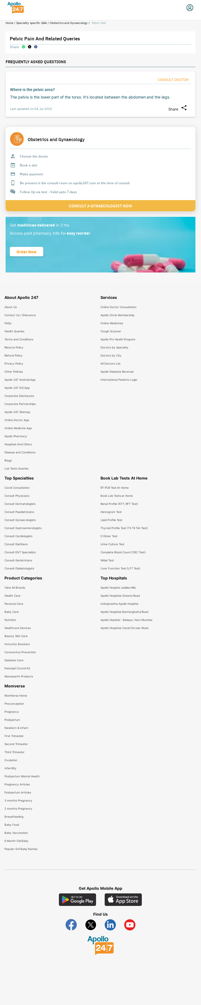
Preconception (14, 703)
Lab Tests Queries (16, 468)
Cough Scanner (110, 331)
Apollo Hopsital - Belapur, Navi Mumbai (126, 619)
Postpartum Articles (17, 792)
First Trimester (14, 736)
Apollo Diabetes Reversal (116, 371)
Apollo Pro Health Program (117, 339)
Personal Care (13, 603)
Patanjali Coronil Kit (17, 668)
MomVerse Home (15, 695)
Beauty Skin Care (16, 636)
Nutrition (10, 619)
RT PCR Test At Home (114, 487)
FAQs (7, 323)
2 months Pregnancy (18, 808)
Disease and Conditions (19, 452)
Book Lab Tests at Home (116, 495)
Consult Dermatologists (19, 503)
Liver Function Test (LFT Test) (120, 568)
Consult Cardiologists (18, 536)
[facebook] (36, 47)
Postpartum (12, 719)
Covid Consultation (17, 487)
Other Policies (13, 371)
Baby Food (11, 824)
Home (9, 22)
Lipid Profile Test (111, 520)
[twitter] (30, 47)
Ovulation (10, 760)
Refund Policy (13, 355)
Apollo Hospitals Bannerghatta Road (124, 611)
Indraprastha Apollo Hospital (119, 603)
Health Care (12, 595)
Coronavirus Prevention (20, 652)
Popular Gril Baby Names (20, 849)
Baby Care (11, 611)
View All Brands (14, 587)
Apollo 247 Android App (19, 379)
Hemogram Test (111, 511)
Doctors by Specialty (114, 347)
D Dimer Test (109, 536)
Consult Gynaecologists (20, 520)
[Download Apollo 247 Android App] (77, 899)
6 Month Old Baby (16, 840)
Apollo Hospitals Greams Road (120, 595)
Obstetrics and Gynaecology (69, 22)
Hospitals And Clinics (18, 444)
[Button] (173, 80)
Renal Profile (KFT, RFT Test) (119, 503)
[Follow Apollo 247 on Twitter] (90, 924)
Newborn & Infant (16, 727)
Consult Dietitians (16, 544)
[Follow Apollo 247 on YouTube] (129, 924)
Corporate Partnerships (20, 404)
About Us (10, 307)
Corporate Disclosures (19, 395)
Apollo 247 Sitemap (17, 412)
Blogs (8, 460)
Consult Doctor (173, 80)
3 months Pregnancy (18, 800)
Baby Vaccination (16, 832)
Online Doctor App (16, 420)
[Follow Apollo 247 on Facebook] (71, 924)
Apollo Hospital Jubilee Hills (118, 587)
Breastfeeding (13, 816)
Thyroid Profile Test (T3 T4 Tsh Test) (124, 528)
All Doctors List (110, 363)
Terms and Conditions (18, 339)
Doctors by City (110, 355)
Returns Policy (13, 347)
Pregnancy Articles (17, 784)
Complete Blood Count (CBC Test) (123, 552)
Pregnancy (11, 711)
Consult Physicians (16, 495)
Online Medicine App (18, 428)
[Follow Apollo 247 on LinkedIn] (110, 924)
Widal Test (107, 560)
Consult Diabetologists (19, 568)
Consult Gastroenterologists (23, 528)
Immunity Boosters (17, 644)
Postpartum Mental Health (22, 776)
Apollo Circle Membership (117, 315)
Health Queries (14, 331)
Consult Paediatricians (19, 511)
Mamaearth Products (18, 676)
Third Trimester (14, 752)
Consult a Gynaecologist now (100, 205)
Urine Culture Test (112, 544)
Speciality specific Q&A (31, 22)
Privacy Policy (13, 363)
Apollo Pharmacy (15, 436)
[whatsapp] (23, 47)
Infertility (10, 768)
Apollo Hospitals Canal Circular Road (124, 628)
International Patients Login (118, 379)
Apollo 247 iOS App (17, 387)
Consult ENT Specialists (20, 552)
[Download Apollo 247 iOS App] (123, 899)
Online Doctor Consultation (118, 307)
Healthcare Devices (17, 628)
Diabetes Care (13, 660)
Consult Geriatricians (18, 560)
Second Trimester (16, 744)
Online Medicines (111, 323)
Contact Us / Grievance (20, 315)
